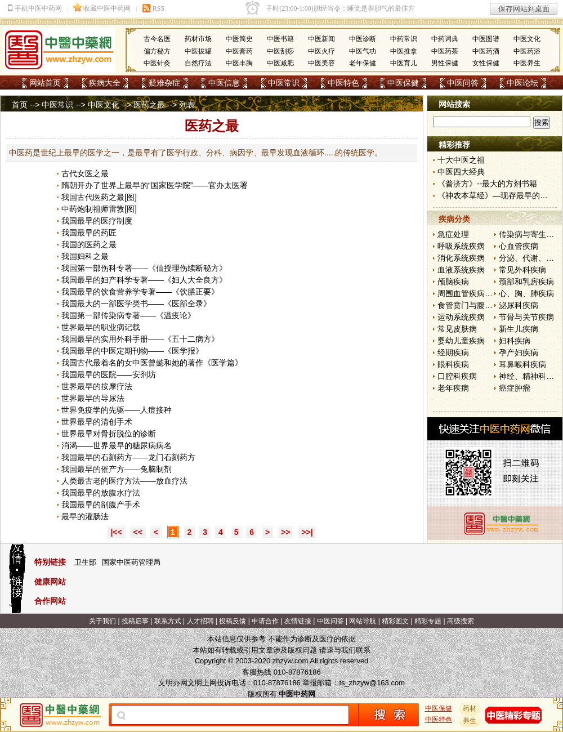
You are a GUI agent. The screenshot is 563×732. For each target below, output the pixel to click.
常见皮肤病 (457, 328)
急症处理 (453, 234)
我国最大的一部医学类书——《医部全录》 (136, 303)
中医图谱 (485, 39)
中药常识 (403, 39)
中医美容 (321, 63)
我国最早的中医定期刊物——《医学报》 (132, 350)
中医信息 (224, 82)
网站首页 (45, 82)
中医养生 (526, 63)
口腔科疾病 (457, 376)
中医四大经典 (461, 171)
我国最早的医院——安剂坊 (108, 374)
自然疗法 (198, 63)
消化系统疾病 (461, 257)
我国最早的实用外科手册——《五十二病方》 (140, 338)
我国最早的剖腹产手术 (100, 504)
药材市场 (198, 39)
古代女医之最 (85, 173)
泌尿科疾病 (518, 305)
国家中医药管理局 (131, 562)
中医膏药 (239, 51)
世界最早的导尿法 (92, 398)
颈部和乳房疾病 (526, 281)
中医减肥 (280, 63)
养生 (470, 721)
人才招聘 (200, 621)
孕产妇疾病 (518, 352)
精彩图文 (395, 621)
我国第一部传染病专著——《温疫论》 (128, 315)
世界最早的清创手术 (96, 421)
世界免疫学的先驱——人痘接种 (116, 409)
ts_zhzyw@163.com (372, 683)
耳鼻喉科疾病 (522, 364)
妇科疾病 (514, 340)
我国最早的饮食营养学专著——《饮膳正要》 (140, 291)
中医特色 (343, 82)
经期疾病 (453, 352)
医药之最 (149, 104)
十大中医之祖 (461, 159)
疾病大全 (104, 82)
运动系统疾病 (461, 317)
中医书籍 (280, 39)
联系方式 (167, 621)
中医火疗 (321, 51)
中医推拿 (403, 51)
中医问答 (463, 82)
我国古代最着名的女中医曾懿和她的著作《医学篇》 (152, 362)
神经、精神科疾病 (530, 376)
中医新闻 (321, 39)
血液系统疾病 (461, 269)
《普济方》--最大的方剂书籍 (487, 183)
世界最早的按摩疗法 (96, 386)
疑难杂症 (164, 82)
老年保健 (362, 63)
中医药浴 (526, 51)
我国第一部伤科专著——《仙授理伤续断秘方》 (144, 268)
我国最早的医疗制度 (96, 220)
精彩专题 (427, 621)
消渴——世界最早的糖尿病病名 (116, 445)
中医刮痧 (280, 51)
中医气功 (362, 51)
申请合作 (265, 621)
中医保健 (403, 82)
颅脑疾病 (453, 281)
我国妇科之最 (85, 256)
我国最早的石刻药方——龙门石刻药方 (128, 457)
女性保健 (485, 63)
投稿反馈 (232, 621)
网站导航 (362, 621)
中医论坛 (522, 82)
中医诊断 (362, 39)
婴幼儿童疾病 (461, 340)
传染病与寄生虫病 (530, 234)
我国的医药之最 (89, 244)
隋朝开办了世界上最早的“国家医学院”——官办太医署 (154, 185)
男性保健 (444, 63)
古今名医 (157, 39)
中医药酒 (485, 51)
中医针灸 (157, 63)
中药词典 (444, 39)
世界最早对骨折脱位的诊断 (108, 433)
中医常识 (284, 82)
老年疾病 (453, 387)
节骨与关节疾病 (526, 317)
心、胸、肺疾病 (526, 293)
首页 (20, 104)
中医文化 (526, 39)
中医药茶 (444, 51)
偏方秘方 (157, 51)
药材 (470, 708)
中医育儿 (403, 63)
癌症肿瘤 (514, 387)
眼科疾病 (453, 364)
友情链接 (297, 621)
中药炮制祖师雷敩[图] (99, 208)
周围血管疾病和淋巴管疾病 (484, 293)
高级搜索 (460, 621)
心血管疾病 (518, 246)
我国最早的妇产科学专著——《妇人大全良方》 (144, 279)
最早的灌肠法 (85, 516)
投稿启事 (135, 621)
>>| (306, 532)
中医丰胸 (239, 63)
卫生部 (85, 562)
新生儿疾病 (518, 328)
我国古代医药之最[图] (99, 197)
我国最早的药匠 (89, 232)
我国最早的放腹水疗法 (100, 492)
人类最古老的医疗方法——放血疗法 (124, 480)
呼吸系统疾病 (461, 246)
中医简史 (239, 39)
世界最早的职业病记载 (100, 327)
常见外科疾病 (522, 269)
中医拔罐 (198, 51)
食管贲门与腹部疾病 (472, 305)
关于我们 (102, 621)
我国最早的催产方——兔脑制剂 (116, 469)
